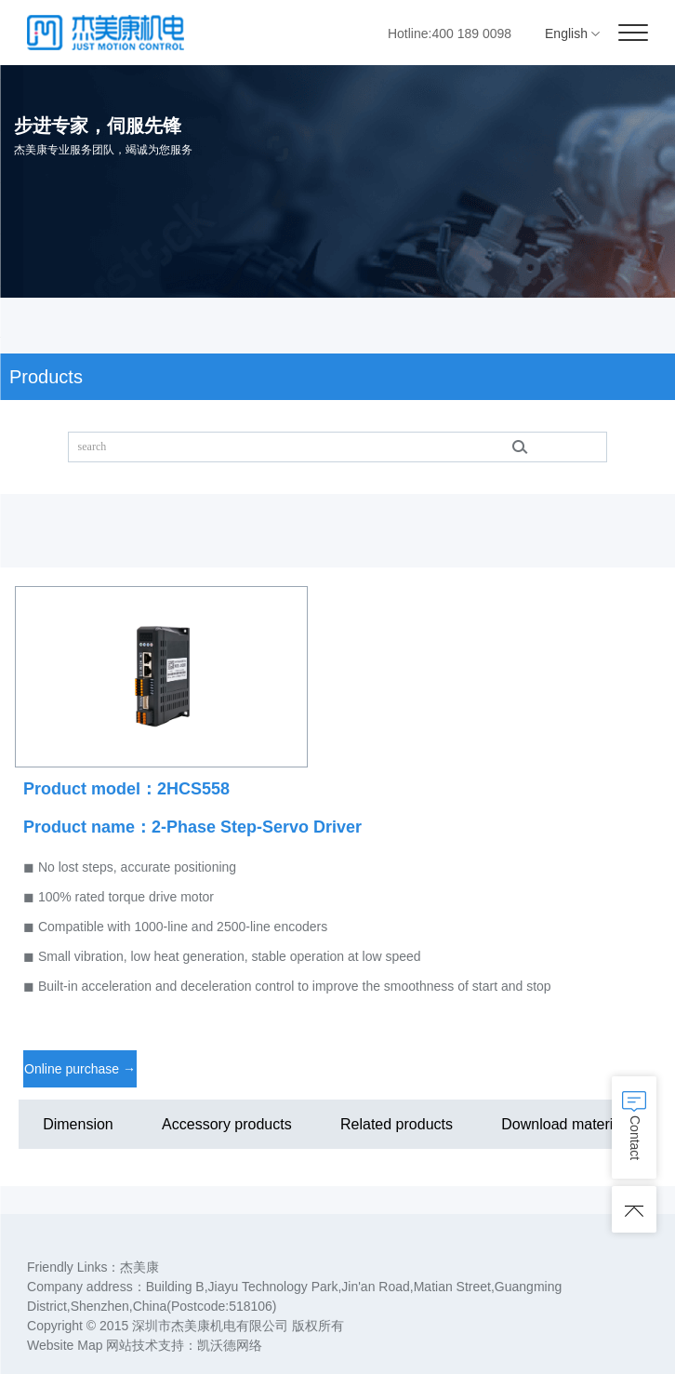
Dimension (78, 1124)
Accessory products (227, 1124)
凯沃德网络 (229, 1345)
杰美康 (139, 1267)
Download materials (566, 1124)
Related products (396, 1124)
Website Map (64, 1345)
